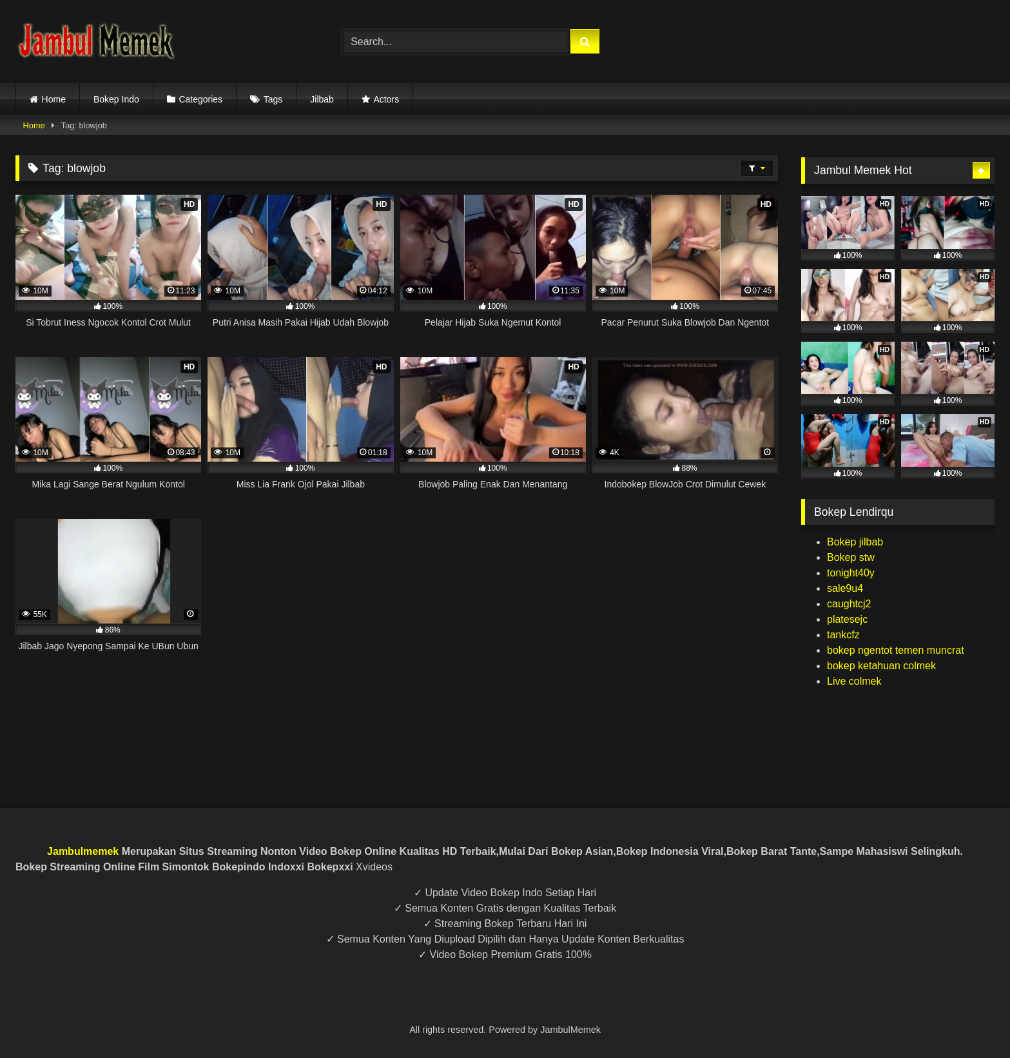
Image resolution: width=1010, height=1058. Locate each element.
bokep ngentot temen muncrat (895, 650)
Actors (386, 99)
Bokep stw (851, 557)
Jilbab (322, 99)
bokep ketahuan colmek (881, 665)
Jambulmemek (83, 851)
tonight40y (851, 572)
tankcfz (843, 634)
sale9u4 (845, 588)
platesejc (847, 619)
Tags (273, 99)
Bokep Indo (116, 99)
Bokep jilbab (855, 541)
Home (54, 99)
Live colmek (854, 681)
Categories (200, 99)
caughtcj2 (849, 603)
